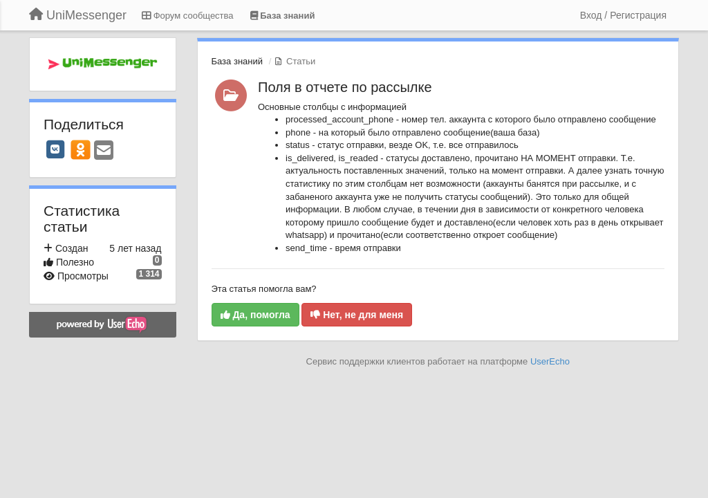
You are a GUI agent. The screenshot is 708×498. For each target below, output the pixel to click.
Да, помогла (255, 314)
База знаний (237, 61)
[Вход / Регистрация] (623, 15)
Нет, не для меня (356, 314)
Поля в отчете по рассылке (345, 87)
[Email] (103, 151)
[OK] (81, 149)
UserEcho (550, 361)
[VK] (55, 149)
